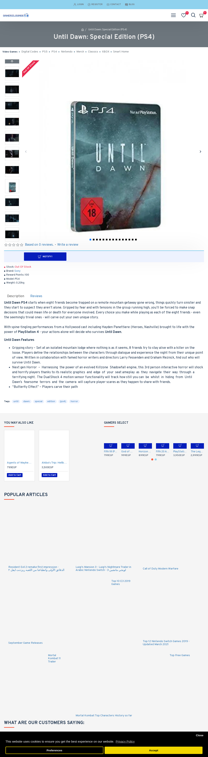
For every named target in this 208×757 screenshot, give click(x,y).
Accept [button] (153, 750)
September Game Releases (25, 641)
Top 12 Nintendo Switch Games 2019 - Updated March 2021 (166, 641)
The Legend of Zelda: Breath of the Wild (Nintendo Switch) (197, 451)
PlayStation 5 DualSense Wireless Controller (179, 451)
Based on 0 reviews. (39, 245)
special (38, 401)
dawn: (26, 401)
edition (51, 401)
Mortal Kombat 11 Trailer (54, 656)
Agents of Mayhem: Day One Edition (20, 463)
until (15, 401)
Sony (17, 271)
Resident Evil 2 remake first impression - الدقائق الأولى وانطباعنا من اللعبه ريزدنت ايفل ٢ (36, 567)
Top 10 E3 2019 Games (120, 581)
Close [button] (199, 735)
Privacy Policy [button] (125, 741)
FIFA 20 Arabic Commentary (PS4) (162, 451)
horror (74, 401)
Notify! (106, 256)
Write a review (67, 245)
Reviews (36, 296)
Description (15, 296)
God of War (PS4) (127, 451)
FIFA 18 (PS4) (110, 451)
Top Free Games (180, 653)
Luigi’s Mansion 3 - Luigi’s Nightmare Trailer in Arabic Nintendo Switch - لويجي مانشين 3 (103, 567)
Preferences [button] (54, 750)
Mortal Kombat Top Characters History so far (104, 714)
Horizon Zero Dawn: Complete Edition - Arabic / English (145, 451)
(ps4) (63, 401)
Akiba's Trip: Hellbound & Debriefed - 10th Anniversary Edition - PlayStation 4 (55, 463)
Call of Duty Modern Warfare (160, 566)
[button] (25, 151)
